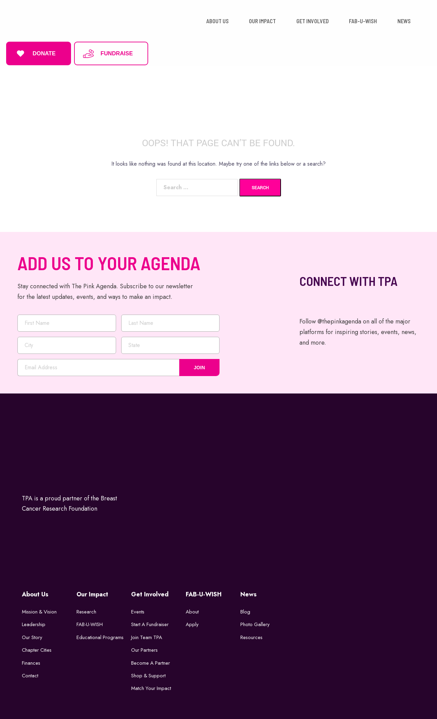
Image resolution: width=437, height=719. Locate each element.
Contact (30, 674)
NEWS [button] (404, 20)
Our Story (32, 635)
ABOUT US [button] (217, 20)
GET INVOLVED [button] (312, 20)
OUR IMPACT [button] (262, 20)
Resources (251, 635)
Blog (245, 610)
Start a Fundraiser (150, 623)
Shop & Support (148, 674)
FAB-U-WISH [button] (363, 20)
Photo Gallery (255, 623)
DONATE (35, 52)
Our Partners (144, 648)
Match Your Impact (151, 687)
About (192, 610)
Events (138, 610)
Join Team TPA (147, 635)
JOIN (199, 366)
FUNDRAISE (107, 52)
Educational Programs (100, 635)
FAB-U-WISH (89, 623)
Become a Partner (151, 661)
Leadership (34, 623)
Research (86, 610)
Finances (31, 661)
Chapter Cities (37, 648)
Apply (192, 623)
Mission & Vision (40, 610)
